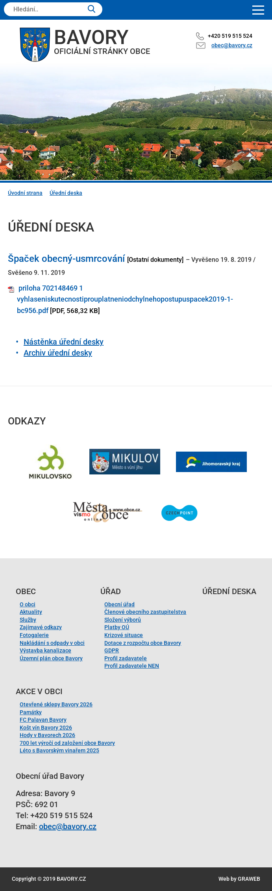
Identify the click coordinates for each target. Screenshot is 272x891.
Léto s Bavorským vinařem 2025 (59, 750)
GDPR (111, 650)
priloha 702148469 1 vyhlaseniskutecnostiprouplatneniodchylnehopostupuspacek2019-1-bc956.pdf (125, 299)
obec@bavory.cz (231, 45)
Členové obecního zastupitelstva (145, 612)
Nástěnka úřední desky (64, 341)
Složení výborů (122, 620)
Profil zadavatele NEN (131, 666)
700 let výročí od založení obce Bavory (67, 743)
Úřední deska (66, 193)
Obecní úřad (119, 604)
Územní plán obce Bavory (51, 658)
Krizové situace (123, 635)
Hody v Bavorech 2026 (47, 735)
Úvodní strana (25, 193)
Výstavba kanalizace (45, 650)
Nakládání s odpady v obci (52, 643)
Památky (31, 712)
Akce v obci (39, 691)
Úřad (110, 591)
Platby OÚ (116, 627)
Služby (28, 620)
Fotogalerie (34, 635)
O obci (27, 604)
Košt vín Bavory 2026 (46, 727)
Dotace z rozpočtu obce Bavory (142, 643)
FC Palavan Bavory (43, 720)
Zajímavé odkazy (41, 627)
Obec (26, 591)
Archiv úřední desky (58, 353)
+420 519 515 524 (230, 36)
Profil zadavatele (125, 658)
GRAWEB (249, 879)
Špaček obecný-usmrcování (66, 258)
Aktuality (31, 612)
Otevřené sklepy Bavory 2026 (56, 704)
